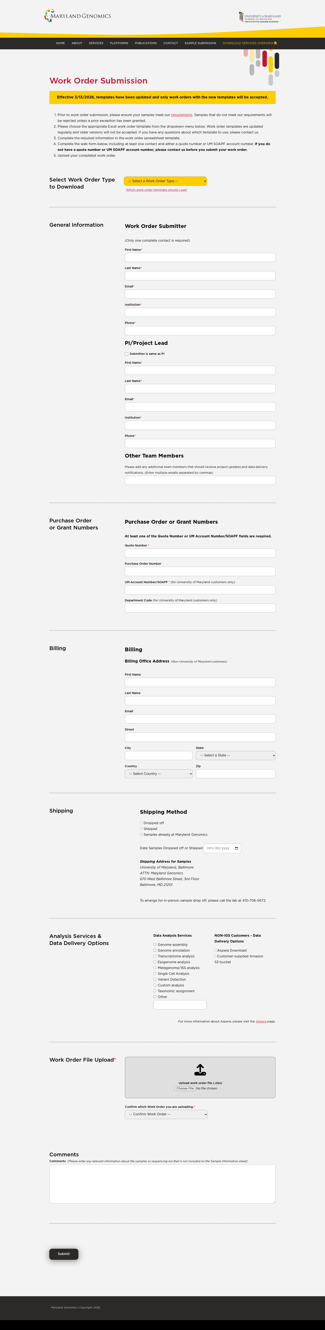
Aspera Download (231, 950)
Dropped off (152, 823)
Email (129, 286)
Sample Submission (200, 43)
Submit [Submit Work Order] (64, 1254)
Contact (171, 43)
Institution (133, 304)
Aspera (261, 1021)
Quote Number (137, 545)
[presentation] (80, 1231)
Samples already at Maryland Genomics (173, 834)
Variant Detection (169, 979)
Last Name (133, 268)
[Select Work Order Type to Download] (165, 181)
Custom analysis (168, 985)
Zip (198, 766)
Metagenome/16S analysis (176, 968)
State (200, 748)
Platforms (119, 43)
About (77, 43)
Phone (130, 323)
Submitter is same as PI (147, 353)
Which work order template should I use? (156, 190)
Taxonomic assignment (174, 991)
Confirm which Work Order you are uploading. (160, 1107)
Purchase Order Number (143, 563)
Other (160, 997)
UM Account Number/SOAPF (180, 582)
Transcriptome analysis (174, 956)
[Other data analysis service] (179, 1004)
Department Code (171, 600)
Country (131, 766)
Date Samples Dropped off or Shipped (171, 848)
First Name (133, 249)
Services (96, 43)
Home (60, 43)
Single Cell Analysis (171, 973)
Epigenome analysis (171, 962)
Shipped (148, 829)
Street (129, 729)
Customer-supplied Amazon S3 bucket (239, 959)
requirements (181, 115)
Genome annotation (171, 950)
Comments (57, 1161)
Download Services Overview (250, 43)
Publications (146, 43)
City (128, 748)
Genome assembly (170, 944)
